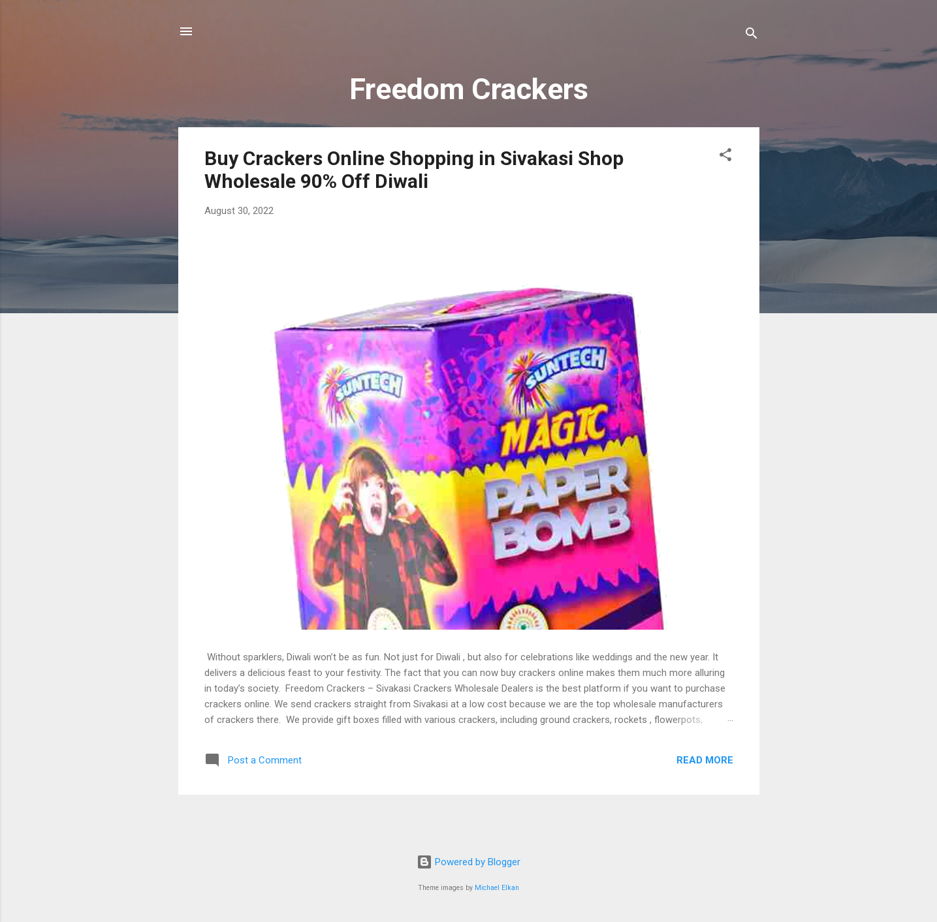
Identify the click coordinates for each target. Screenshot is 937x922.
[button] (725, 157)
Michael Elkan (497, 888)
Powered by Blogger (468, 862)
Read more (704, 760)
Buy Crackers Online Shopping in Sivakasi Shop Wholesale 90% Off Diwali (414, 169)
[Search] (751, 35)
